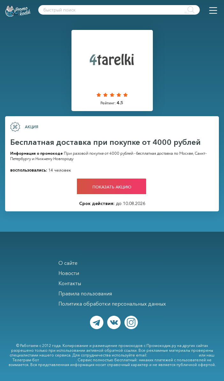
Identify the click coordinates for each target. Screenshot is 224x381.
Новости (68, 273)
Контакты (69, 283)
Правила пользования (85, 293)
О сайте (68, 263)
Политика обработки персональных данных (112, 303)
